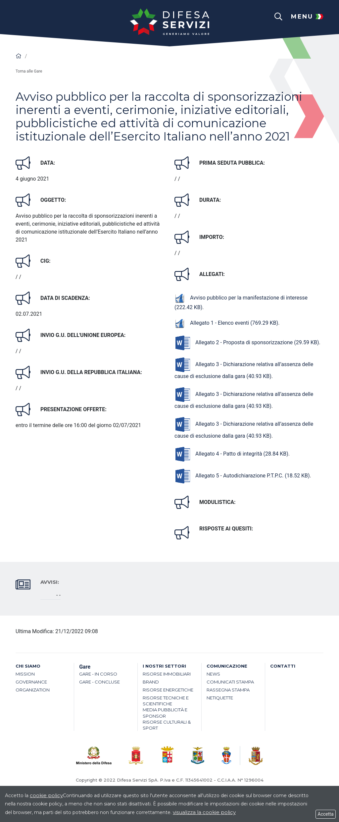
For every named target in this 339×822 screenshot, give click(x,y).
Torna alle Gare (29, 71)
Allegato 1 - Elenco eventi (226, 323)
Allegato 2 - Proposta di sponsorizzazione (246, 342)
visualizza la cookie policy (204, 812)
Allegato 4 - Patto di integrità (231, 454)
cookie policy (46, 795)
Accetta (325, 814)
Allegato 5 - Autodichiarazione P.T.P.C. (242, 475)
